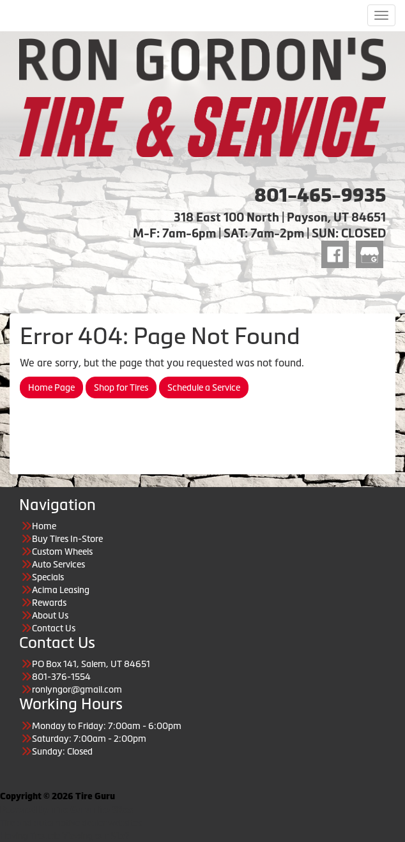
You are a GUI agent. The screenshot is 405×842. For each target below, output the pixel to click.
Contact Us (53, 628)
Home (44, 526)
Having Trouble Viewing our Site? (65, 836)
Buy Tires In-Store (67, 539)
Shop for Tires (121, 387)
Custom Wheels (62, 551)
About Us (50, 615)
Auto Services (58, 564)
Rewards (49, 603)
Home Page (51, 387)
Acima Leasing (60, 590)
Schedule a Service (203, 387)
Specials (48, 577)
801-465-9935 (320, 195)
